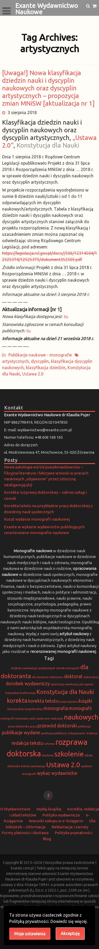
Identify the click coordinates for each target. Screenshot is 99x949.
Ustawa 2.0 (32, 373)
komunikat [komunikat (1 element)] (12, 692)
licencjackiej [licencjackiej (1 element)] (15, 709)
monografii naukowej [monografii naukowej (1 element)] (14, 718)
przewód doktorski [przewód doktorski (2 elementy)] (57, 725)
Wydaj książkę (48, 809)
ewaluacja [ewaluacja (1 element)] (71, 684)
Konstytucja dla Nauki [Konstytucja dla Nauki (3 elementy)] (65, 691)
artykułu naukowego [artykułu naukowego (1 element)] (24, 668)
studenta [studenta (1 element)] (48, 755)
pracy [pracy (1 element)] (33, 726)
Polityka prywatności (73, 832)
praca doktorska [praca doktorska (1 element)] (18, 726)
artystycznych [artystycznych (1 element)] (46, 668)
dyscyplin (40, 361)
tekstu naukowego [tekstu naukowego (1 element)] (33, 766)
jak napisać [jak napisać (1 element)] (86, 684)
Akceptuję (70, 933)
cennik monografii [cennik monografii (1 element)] (67, 668)
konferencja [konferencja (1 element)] (28, 692)
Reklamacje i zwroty (69, 827)
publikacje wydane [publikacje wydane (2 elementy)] (21, 732)
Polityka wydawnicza (61, 815)
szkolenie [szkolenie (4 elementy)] (69, 754)
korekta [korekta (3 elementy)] (17, 700)
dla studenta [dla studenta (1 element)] (40, 677)
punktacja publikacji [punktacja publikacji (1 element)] (54, 733)
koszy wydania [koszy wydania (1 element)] (68, 701)
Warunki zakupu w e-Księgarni (56, 821)
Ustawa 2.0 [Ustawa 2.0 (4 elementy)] (63, 765)
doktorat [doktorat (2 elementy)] (73, 676)
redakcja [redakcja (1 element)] (91, 733)
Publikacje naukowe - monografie (40, 355)
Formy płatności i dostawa (25, 832)
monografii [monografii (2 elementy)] (80, 708)
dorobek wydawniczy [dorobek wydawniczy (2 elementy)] (28, 683)
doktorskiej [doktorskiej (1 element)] (90, 677)
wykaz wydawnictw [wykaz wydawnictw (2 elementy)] (57, 773)
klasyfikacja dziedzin (45, 367)
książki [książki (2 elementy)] (85, 700)
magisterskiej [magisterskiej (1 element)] (34, 709)
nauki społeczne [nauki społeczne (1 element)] (39, 718)
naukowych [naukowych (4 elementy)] (81, 717)
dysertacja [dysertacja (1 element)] (57, 684)
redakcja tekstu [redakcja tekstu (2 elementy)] (27, 743)
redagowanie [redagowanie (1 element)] (76, 733)
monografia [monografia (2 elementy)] (56, 708)
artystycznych (15, 361)
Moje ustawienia (29, 933)
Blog (47, 839)
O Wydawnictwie (15, 809)
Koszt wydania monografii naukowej (37, 519)
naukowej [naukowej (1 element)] (56, 718)
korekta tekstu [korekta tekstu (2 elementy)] (43, 700)
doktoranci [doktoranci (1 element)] (56, 677)
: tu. (65, 316)
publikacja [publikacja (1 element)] (84, 726)
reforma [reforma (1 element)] (49, 743)
